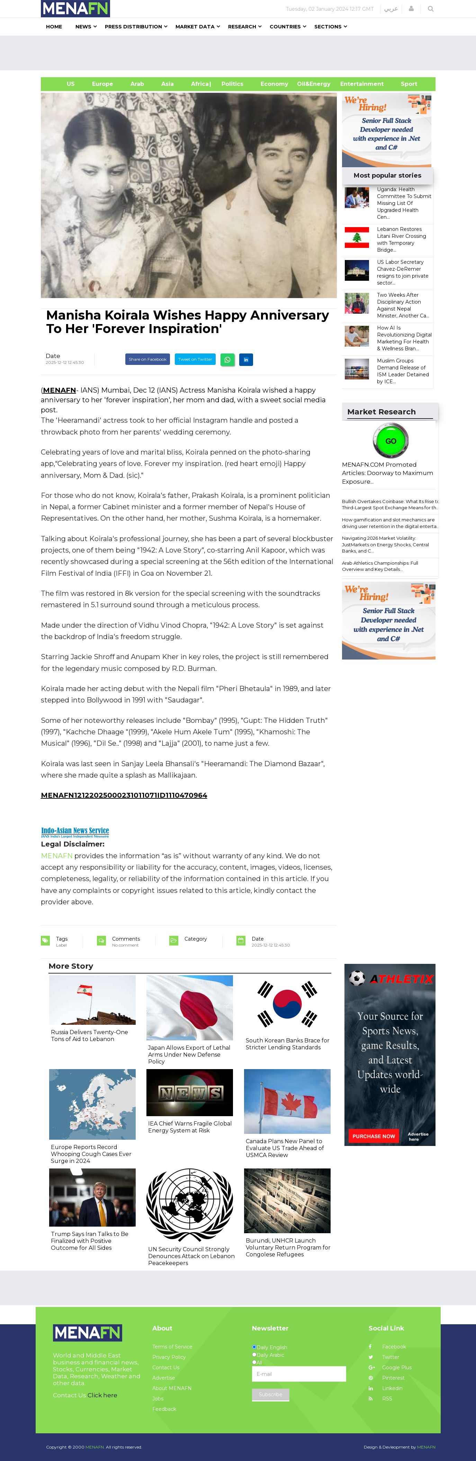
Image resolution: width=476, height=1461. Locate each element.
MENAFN (59, 390)
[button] (411, 8)
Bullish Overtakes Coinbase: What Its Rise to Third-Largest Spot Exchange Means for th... (391, 505)
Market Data (195, 27)
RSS (380, 1399)
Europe (102, 84)
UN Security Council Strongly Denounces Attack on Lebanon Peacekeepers (191, 1256)
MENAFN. (95, 1447)
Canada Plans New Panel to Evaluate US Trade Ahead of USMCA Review (285, 1148)
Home (54, 27)
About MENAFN (172, 1388)
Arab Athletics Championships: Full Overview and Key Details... (380, 566)
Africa (199, 84)
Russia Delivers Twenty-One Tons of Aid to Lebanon (89, 1035)
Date (53, 355)
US (62, 84)
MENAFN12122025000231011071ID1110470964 (124, 795)
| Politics (230, 84)
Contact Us (165, 1367)
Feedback (164, 1409)
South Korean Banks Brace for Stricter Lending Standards (288, 1044)
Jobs (157, 1399)
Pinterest (387, 1378)
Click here (102, 1395)
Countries (285, 27)
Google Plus (390, 1367)
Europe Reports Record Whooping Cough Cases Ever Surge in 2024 (91, 1154)
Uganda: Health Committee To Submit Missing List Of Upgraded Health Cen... (404, 203)
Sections (328, 27)
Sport (404, 84)
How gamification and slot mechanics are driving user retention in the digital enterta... (391, 523)
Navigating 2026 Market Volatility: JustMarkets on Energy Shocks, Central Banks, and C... (385, 544)
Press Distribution (133, 27)
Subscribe (270, 1394)
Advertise (163, 1378)
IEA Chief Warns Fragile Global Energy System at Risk (190, 1127)
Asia (167, 84)
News (83, 27)
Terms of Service (172, 1347)
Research (242, 27)
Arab (137, 84)
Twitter (384, 1357)
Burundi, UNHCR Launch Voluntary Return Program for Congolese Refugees (288, 1247)
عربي (391, 8)
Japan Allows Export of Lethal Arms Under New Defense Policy (189, 1055)
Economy (274, 84)
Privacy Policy (169, 1357)
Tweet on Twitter (195, 359)
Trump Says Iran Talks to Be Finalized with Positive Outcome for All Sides (89, 1241)
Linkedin (386, 1388)
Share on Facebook (148, 359)
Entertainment (351, 84)
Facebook (387, 1347)
